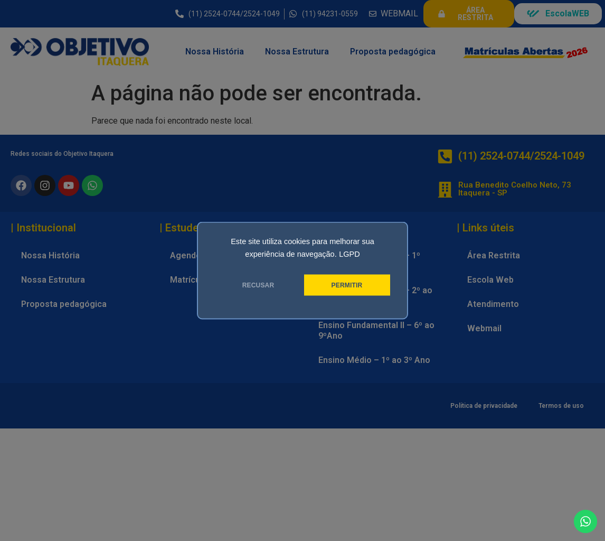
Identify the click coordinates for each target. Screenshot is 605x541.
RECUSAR (258, 285)
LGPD (349, 254)
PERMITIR (347, 285)
